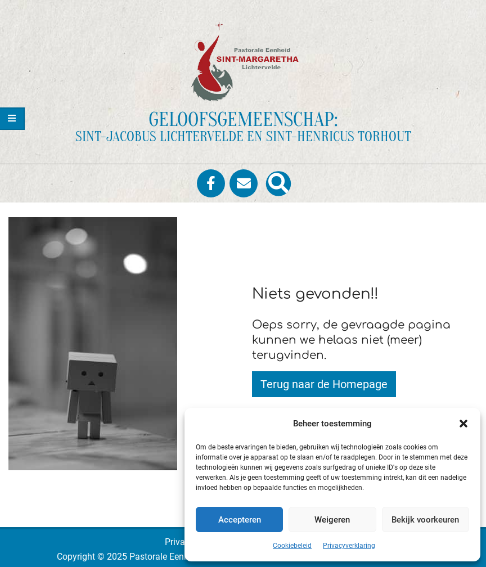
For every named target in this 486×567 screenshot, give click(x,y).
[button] (463, 423)
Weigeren (332, 520)
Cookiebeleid (292, 546)
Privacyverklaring (349, 546)
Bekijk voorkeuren (425, 520)
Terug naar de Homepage (324, 384)
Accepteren (239, 520)
